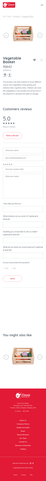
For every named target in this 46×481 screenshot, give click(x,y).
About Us (23, 420)
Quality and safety (23, 427)
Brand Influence (23, 434)
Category (16, 16)
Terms (15, 475)
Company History (23, 424)
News (23, 431)
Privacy (23, 475)
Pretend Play (28, 16)
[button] (6, 35)
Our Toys (7, 16)
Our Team (23, 438)
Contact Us (23, 442)
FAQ (31, 475)
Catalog (23, 449)
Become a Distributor (23, 445)
